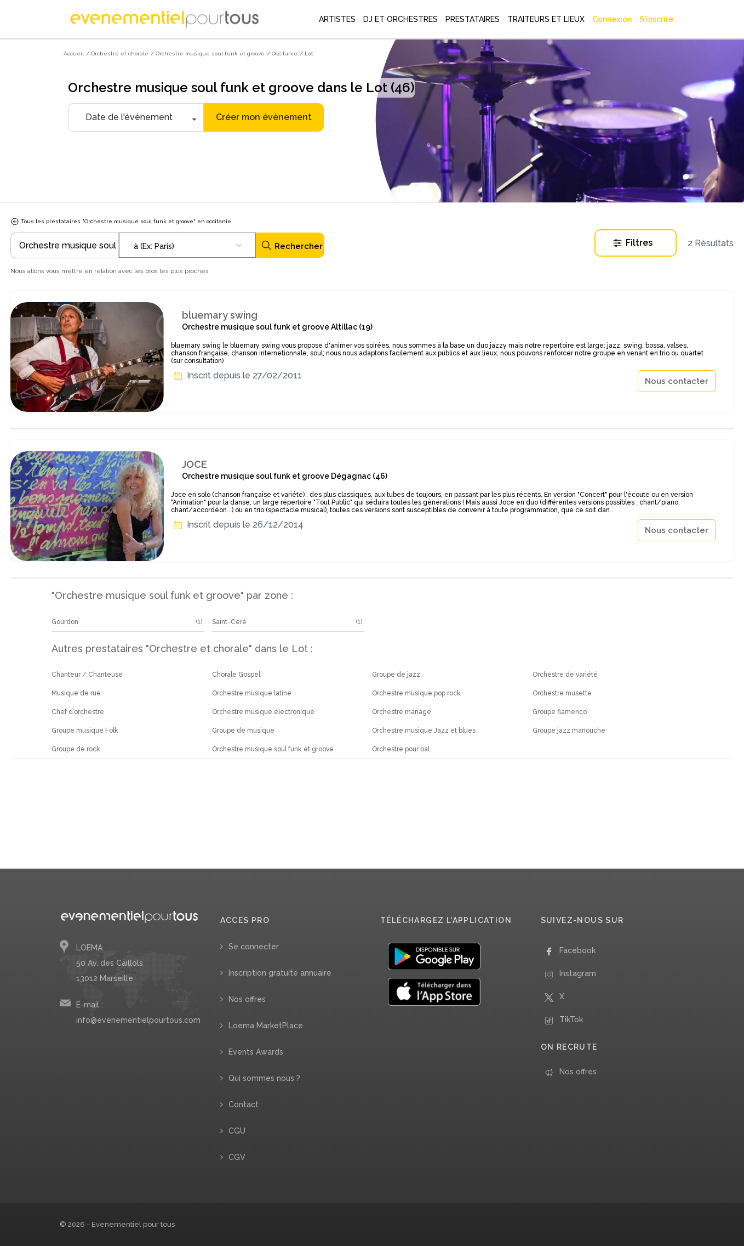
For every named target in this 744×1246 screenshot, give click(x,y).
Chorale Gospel (236, 674)
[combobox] (187, 245)
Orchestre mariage (401, 712)
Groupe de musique (243, 730)
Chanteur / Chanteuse (87, 674)
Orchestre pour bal (401, 749)
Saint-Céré (229, 622)
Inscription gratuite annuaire (279, 973)
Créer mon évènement (264, 117)
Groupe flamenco (560, 712)
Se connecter (253, 946)
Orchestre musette (562, 693)
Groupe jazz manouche (569, 730)
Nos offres (247, 999)
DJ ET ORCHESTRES (400, 19)
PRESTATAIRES (472, 19)
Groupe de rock (75, 749)
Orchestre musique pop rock (416, 693)
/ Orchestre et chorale (117, 53)
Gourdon (64, 622)
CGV (236, 1157)
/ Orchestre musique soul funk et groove (208, 53)
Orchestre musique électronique (263, 712)
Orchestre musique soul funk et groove (273, 749)
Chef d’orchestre (77, 712)
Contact (243, 1104)
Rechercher (292, 245)
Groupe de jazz (396, 674)
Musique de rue (76, 693)
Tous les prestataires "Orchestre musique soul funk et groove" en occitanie (120, 221)
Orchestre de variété (565, 674)
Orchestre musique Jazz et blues (424, 730)
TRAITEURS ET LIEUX (546, 19)
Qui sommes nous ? (264, 1078)
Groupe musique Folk (84, 730)
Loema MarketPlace (265, 1025)
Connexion (612, 19)
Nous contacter (676, 381)
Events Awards (255, 1051)
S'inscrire (656, 19)
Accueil (74, 53)
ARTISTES (337, 19)
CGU (236, 1130)
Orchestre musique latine (251, 693)
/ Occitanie (282, 53)
